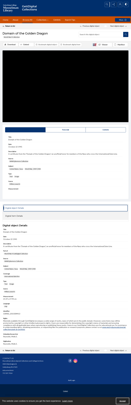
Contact (65, 391)
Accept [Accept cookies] (122, 401)
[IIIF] (94, 44)
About (15, 20)
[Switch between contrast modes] (125, 4)
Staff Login (71, 380)
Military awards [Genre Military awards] (15, 184)
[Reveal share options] (113, 4)
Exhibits (57, 20)
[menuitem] (65, 390)
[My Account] (119, 4)
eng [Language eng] (5, 306)
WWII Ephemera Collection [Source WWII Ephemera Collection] (19, 161)
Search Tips (70, 20)
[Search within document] (125, 34)
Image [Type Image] (17, 177)
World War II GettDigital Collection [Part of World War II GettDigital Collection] (16, 254)
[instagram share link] (75, 361)
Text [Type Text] (11, 177)
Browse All (27, 20)
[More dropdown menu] (122, 20)
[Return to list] (20, 26)
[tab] (25, 130)
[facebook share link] (70, 361)
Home (5, 20)
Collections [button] (43, 19)
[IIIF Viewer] (104, 44)
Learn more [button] (67, 401)
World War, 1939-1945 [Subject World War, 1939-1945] (33, 169)
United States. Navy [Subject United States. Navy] (16, 169)
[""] (30, 8)
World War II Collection (12, 37)
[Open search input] (106, 4)
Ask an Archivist (8, 370)
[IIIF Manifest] (120, 44)
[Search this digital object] (101, 34)
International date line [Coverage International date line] (11, 277)
